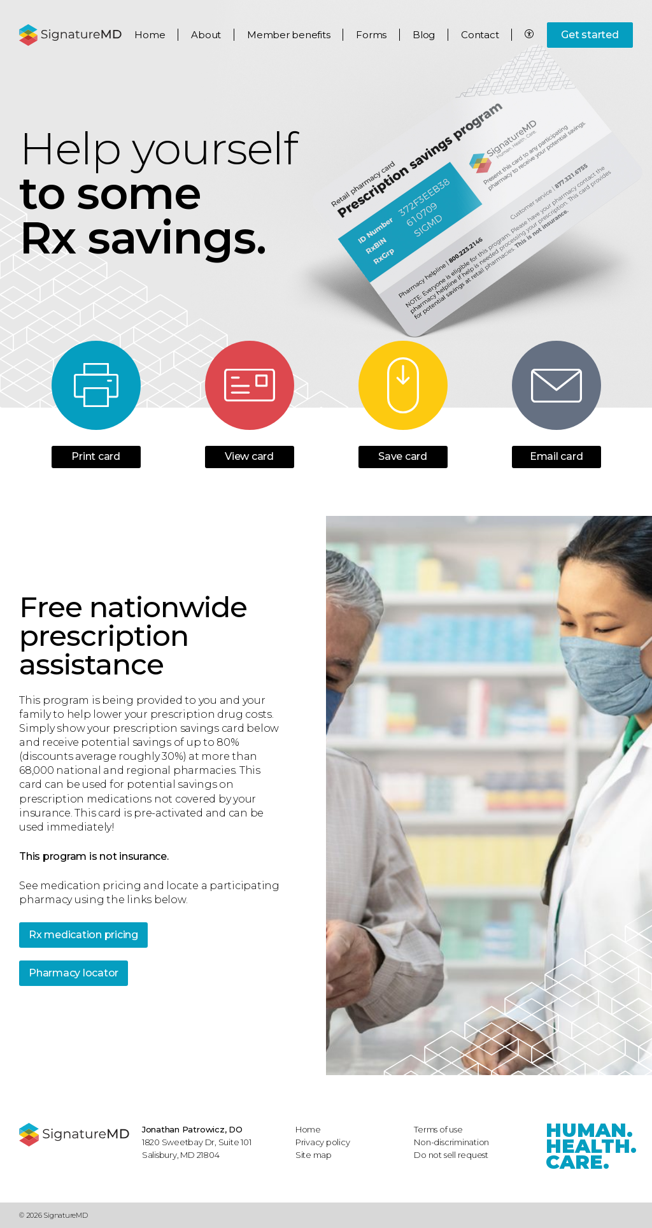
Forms (371, 35)
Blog (424, 35)
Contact (480, 35)
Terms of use (438, 1129)
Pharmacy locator (73, 973)
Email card (556, 457)
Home (149, 35)
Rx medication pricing (83, 935)
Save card (402, 457)
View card (249, 457)
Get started (589, 35)
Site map (313, 1155)
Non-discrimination (451, 1142)
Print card (95, 457)
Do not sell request (451, 1155)
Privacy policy (322, 1142)
